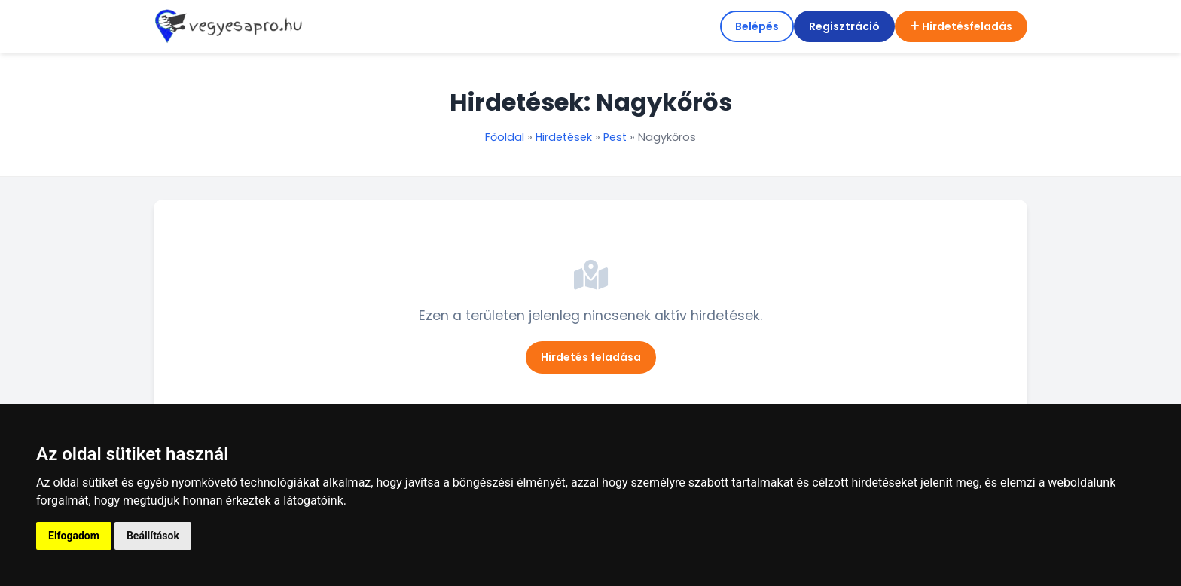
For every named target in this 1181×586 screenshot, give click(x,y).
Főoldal (504, 137)
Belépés (757, 26)
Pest (615, 137)
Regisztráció (844, 26)
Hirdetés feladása (591, 357)
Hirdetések (564, 137)
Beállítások (153, 536)
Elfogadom (73, 536)
